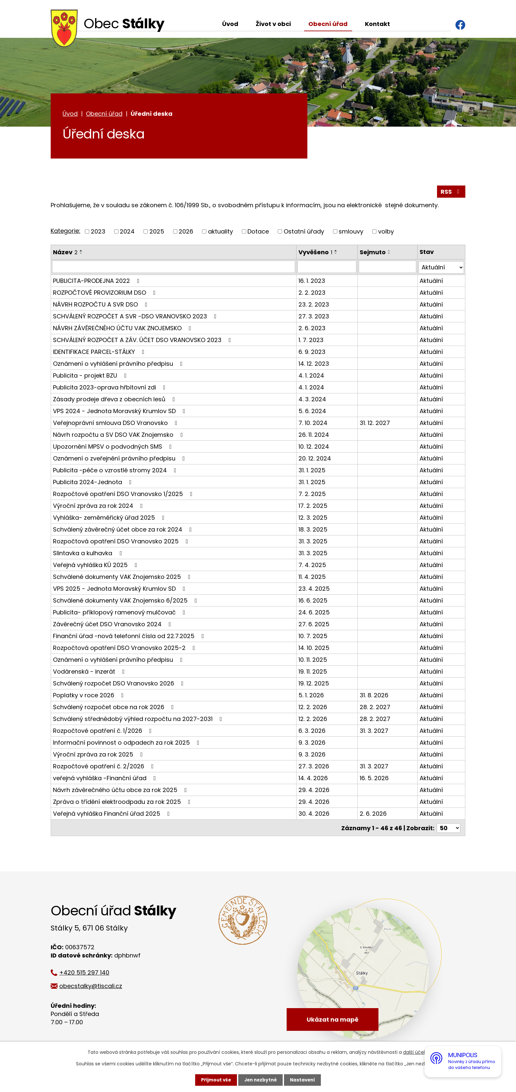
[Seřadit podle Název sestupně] (81, 254)
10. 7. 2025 (313, 637)
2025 (156, 232)
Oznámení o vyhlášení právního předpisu (119, 364)
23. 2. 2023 (314, 305)
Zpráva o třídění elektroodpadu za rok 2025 (123, 802)
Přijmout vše (214, 1080)
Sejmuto (373, 253)
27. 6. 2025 (314, 625)
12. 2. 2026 (313, 708)
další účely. (415, 1052)
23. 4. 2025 (314, 589)
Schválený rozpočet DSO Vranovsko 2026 (119, 684)
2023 (98, 232)
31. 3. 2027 (374, 731)
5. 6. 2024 (312, 412)
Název (65, 253)
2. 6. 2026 (373, 814)
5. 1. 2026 (311, 696)
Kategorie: (65, 232)
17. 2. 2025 (313, 506)
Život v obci (273, 24)
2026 (186, 232)
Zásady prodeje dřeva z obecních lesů (115, 400)
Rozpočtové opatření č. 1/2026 (103, 731)
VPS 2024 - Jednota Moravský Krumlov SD (120, 412)
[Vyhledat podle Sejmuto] (387, 268)
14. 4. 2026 (313, 779)
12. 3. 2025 (313, 518)
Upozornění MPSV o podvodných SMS (113, 447)
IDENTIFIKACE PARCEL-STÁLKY (100, 352)
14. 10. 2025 (314, 648)
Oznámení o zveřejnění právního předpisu (120, 459)
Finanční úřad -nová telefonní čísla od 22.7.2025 (130, 637)
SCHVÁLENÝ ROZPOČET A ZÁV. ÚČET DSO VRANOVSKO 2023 (143, 340)
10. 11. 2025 (313, 660)
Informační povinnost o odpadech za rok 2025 (127, 743)
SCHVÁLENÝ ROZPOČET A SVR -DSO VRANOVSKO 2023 (136, 317)
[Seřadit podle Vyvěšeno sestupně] (336, 254)
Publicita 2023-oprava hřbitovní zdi (110, 388)
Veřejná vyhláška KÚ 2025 (96, 565)
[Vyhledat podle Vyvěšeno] (327, 268)
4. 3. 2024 (312, 400)
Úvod (230, 24)
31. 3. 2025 (313, 542)
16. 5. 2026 (374, 779)
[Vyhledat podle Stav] (441, 268)
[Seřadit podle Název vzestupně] (81, 251)
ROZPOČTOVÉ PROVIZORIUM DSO (105, 293)
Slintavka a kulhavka (88, 554)
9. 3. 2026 (312, 743)
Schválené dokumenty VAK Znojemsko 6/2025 (126, 601)
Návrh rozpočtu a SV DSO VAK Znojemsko (119, 435)
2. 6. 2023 (312, 329)
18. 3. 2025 (313, 530)
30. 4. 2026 (314, 814)
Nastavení (304, 1080)
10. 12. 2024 (314, 447)
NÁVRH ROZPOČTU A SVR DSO (101, 305)
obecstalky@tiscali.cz (94, 986)
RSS (451, 192)
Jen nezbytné (260, 1080)
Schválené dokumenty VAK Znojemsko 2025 (123, 577)
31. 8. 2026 (374, 696)
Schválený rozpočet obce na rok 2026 (114, 708)
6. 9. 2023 (312, 352)
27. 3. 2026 (314, 767)
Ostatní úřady (304, 232)
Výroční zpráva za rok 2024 (99, 506)
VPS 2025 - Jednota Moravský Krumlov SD (120, 589)
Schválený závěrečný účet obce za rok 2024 (123, 530)
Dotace (258, 232)
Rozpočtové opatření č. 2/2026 (104, 767)
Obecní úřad (328, 24)
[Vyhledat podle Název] (174, 268)
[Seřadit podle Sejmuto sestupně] (389, 254)
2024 (127, 232)
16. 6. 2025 (313, 601)
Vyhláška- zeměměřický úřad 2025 (110, 518)
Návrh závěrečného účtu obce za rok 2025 (121, 790)
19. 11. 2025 (313, 672)
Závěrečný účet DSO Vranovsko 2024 (113, 625)
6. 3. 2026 (312, 731)
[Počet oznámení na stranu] (448, 828)
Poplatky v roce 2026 (89, 696)
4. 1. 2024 (311, 376)
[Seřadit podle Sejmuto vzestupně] (389, 251)
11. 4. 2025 (312, 577)
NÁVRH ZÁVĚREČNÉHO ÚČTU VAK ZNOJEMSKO (123, 329)
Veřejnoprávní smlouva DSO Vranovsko (116, 423)
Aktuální (431, 281)
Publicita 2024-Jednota (93, 483)
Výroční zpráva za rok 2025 (99, 755)
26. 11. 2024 (314, 435)
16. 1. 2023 (312, 281)
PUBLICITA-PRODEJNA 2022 (97, 281)
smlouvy (351, 232)
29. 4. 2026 (314, 790)
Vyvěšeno (316, 253)
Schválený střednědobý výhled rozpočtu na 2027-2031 (139, 719)
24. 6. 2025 (314, 613)
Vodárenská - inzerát (90, 672)
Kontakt (377, 24)
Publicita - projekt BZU (91, 376)
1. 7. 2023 (311, 340)
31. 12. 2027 (375, 423)
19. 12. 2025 (314, 684)
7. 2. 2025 (312, 494)
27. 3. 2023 (314, 317)
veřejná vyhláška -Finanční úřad (106, 779)
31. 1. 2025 (312, 471)
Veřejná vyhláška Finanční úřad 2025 (112, 814)
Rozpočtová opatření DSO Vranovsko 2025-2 (125, 648)
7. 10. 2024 (313, 423)
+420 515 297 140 (88, 972)
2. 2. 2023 (312, 293)
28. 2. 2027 (375, 708)
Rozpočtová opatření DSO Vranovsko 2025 (122, 542)
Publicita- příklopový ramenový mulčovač (120, 613)
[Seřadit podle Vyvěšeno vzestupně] (336, 251)
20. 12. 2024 (315, 459)
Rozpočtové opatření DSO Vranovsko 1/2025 (124, 494)
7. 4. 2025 (312, 565)
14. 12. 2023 (314, 364)
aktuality (220, 232)
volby (386, 232)
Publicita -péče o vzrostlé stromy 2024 (116, 471)
